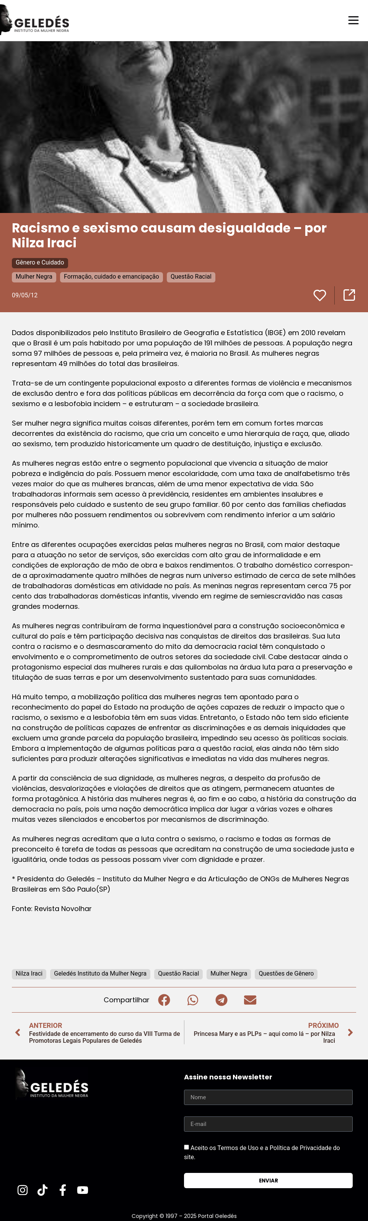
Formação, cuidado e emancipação (111, 276)
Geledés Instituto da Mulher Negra (100, 973)
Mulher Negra (34, 276)
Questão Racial (191, 276)
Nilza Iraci (29, 973)
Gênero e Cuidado (40, 262)
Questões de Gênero (286, 973)
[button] (164, 999)
